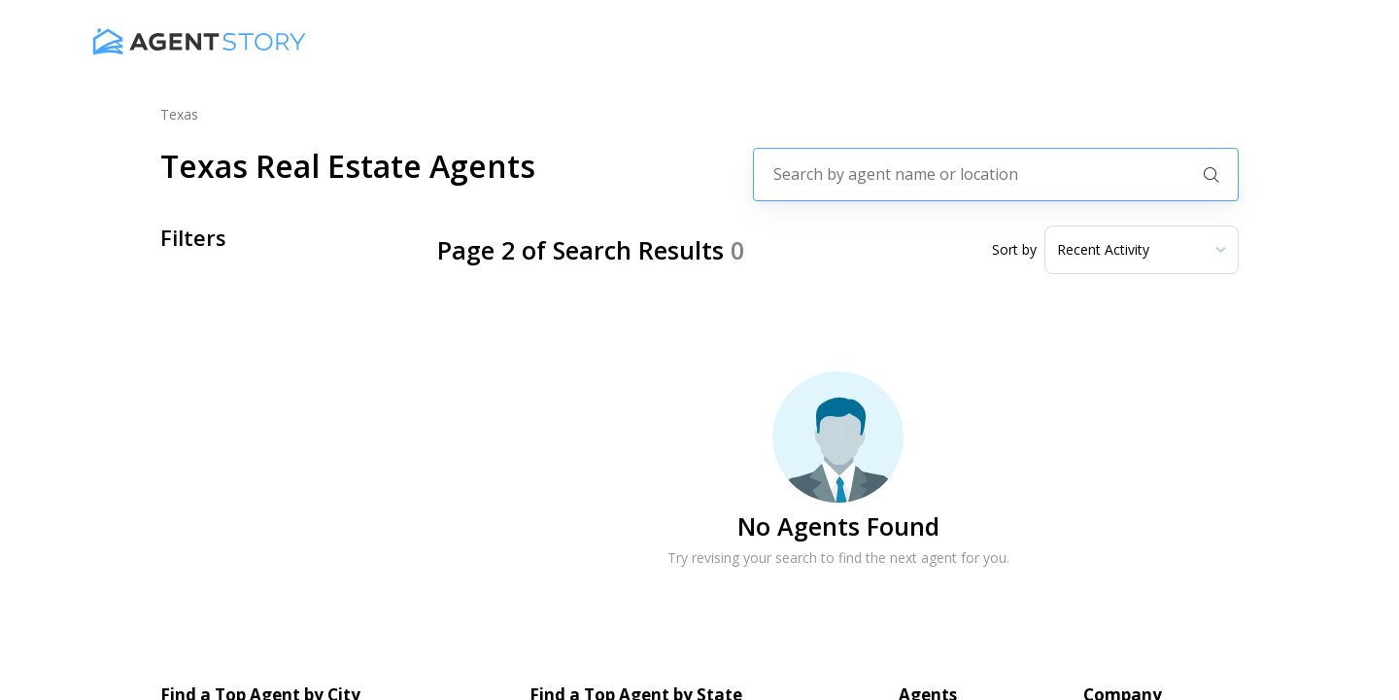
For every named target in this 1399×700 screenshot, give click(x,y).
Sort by (1014, 250)
